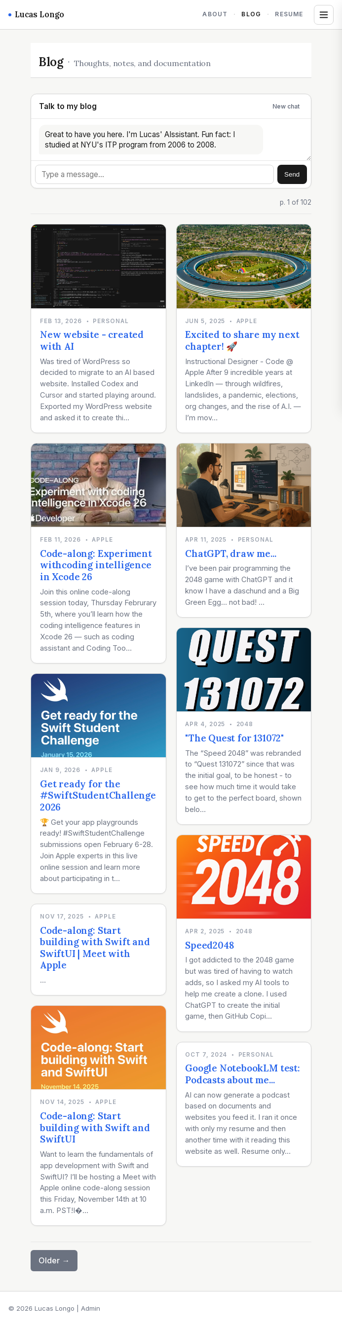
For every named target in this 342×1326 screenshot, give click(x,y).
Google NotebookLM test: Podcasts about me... (242, 1074)
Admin (90, 1308)
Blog (251, 14)
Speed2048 (209, 945)
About (215, 14)
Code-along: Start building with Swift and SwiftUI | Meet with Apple (95, 947)
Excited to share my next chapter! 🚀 (242, 340)
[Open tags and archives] (324, 15)
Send (292, 174)
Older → (54, 1260)
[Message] (154, 174)
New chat (286, 106)
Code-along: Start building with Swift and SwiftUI (95, 1127)
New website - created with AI (92, 340)
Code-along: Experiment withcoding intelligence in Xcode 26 (96, 565)
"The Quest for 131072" (234, 738)
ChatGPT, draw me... (230, 553)
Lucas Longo (36, 14)
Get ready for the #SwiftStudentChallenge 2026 (98, 795)
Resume (289, 14)
